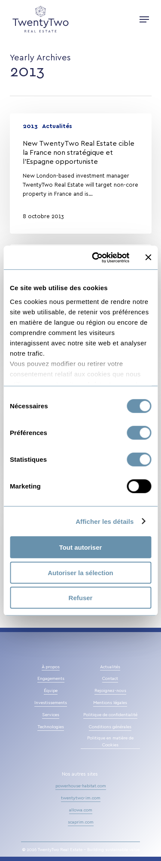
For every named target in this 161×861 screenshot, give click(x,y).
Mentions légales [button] (110, 703)
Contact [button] (110, 678)
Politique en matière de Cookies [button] (110, 741)
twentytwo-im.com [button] (80, 798)
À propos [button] (51, 667)
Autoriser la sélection (80, 572)
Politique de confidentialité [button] (110, 715)
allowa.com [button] (80, 810)
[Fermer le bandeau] (148, 257)
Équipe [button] (51, 691)
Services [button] (50, 715)
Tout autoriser (80, 547)
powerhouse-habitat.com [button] (80, 786)
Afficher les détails (105, 521)
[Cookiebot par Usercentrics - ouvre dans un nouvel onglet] (96, 257)
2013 (30, 126)
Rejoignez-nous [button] (110, 691)
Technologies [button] (50, 727)
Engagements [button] (50, 678)
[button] (144, 19)
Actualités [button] (110, 667)
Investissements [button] (50, 703)
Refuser (81, 597)
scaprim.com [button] (81, 822)
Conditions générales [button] (110, 727)
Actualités (57, 126)
